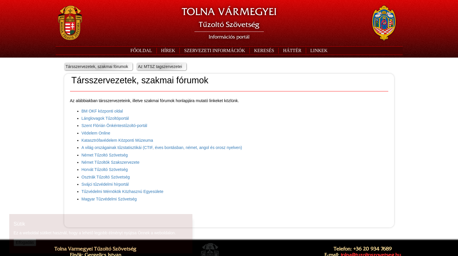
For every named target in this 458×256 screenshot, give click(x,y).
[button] (214, 51)
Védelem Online (96, 133)
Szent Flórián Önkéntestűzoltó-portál (114, 125)
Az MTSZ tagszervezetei (160, 66)
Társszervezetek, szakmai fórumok (97, 66)
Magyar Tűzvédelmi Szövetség (109, 199)
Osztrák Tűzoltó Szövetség (106, 177)
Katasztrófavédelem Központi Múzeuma (117, 140)
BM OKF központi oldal (102, 111)
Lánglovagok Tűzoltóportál (105, 118)
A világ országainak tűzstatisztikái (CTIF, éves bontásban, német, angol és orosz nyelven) (162, 147)
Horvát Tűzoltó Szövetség (105, 169)
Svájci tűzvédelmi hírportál (105, 184)
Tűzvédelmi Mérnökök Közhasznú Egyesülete (122, 191)
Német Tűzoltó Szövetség (105, 155)
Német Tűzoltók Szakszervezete (111, 162)
